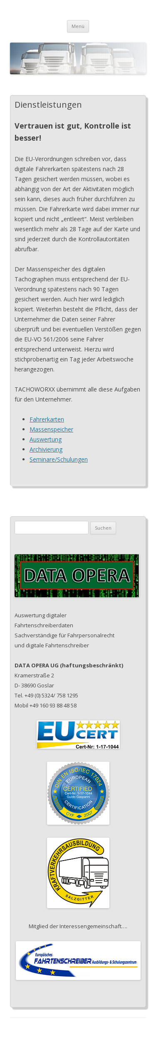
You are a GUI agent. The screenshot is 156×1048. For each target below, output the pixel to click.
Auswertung (46, 439)
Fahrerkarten (47, 419)
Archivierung (46, 449)
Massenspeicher (51, 429)
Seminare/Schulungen (59, 459)
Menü (78, 26)
